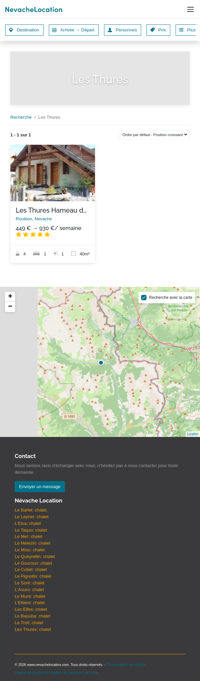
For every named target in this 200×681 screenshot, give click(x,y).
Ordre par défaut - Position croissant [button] (153, 135)
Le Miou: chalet (29, 549)
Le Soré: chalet (29, 582)
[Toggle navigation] (190, 9)
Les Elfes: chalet (31, 609)
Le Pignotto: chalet (33, 576)
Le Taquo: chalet (31, 530)
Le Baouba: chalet (32, 615)
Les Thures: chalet (33, 629)
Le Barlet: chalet (30, 510)
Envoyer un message (40, 486)
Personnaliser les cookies (126, 665)
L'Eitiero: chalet (30, 602)
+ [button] (10, 297)
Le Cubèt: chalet (31, 569)
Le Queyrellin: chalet (35, 556)
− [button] (10, 307)
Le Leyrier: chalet (31, 516)
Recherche (21, 117)
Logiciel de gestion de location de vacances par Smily (56, 673)
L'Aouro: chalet (29, 589)
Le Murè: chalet (30, 596)
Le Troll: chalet (29, 622)
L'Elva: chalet (28, 523)
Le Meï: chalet (28, 536)
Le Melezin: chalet (32, 543)
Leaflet (192, 434)
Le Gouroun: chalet (33, 563)
